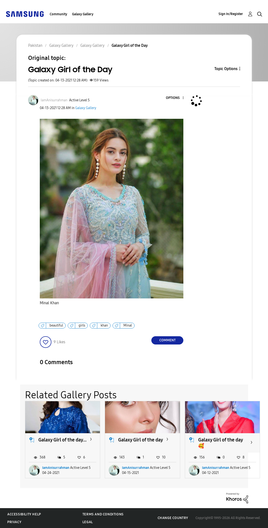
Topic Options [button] (225, 68)
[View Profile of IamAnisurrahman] (54, 100)
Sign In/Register (231, 14)
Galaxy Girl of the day (140, 440)
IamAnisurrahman (55, 468)
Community (58, 14)
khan (104, 325)
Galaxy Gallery (82, 14)
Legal (87, 522)
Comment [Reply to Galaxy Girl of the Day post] (167, 340)
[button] (175, 98)
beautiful (56, 325)
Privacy (14, 522)
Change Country (173, 518)
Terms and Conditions (103, 514)
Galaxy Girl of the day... (62, 440)
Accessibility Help (24, 514)
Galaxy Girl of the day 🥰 (220, 443)
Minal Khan (49, 303)
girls (82, 325)
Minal (127, 325)
